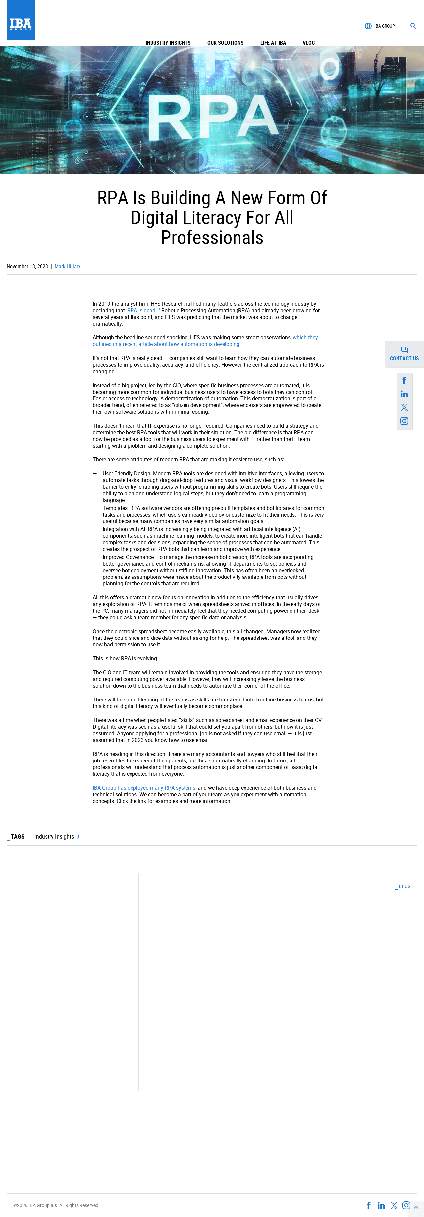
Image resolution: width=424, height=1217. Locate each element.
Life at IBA (273, 26)
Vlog (309, 26)
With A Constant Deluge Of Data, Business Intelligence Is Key (92, 1002)
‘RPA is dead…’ (143, 310)
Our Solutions (225, 26)
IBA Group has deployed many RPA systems (144, 787)
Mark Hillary (66, 266)
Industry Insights (168, 26)
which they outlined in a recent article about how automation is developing (205, 341)
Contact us (407, 354)
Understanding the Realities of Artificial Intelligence (317, 1002)
